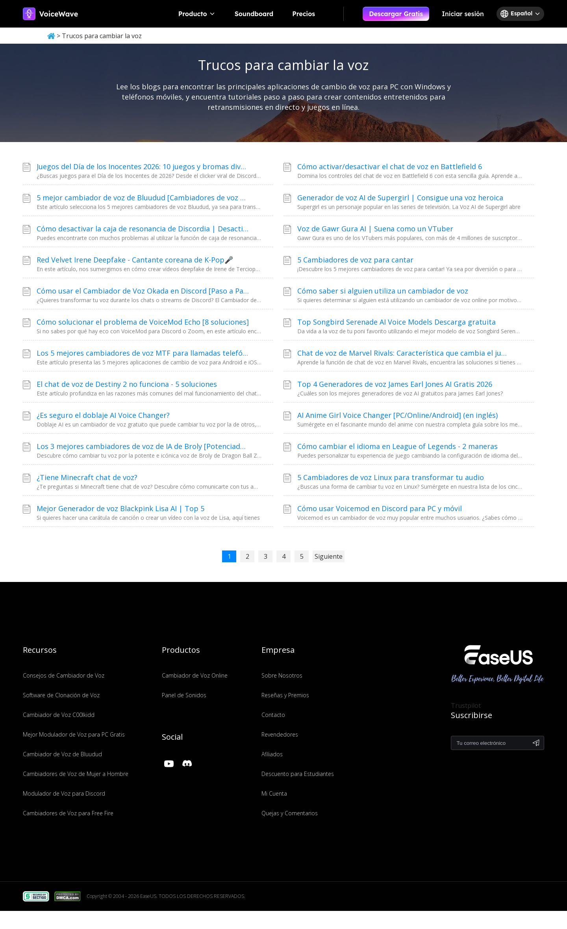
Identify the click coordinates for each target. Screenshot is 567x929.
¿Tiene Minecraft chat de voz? (87, 477)
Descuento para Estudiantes (297, 774)
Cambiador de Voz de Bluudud (62, 754)
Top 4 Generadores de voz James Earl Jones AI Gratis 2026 (394, 384)
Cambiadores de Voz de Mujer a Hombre (75, 774)
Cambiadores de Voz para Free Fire (68, 813)
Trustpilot (466, 705)
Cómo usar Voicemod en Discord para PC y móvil (379, 508)
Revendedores (279, 734)
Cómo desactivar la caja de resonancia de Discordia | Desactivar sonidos (143, 228)
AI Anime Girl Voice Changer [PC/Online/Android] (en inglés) (397, 415)
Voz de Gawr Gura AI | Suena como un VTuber (375, 228)
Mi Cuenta (274, 793)
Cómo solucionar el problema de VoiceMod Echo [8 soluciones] (143, 322)
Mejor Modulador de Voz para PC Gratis (74, 734)
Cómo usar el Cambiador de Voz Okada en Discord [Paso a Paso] (143, 291)
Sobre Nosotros (281, 675)
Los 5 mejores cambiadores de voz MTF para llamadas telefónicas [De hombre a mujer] (143, 353)
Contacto (273, 714)
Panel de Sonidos (184, 695)
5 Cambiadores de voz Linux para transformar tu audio (390, 477)
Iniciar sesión (463, 14)
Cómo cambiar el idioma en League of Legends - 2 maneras (397, 446)
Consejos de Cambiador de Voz (63, 675)
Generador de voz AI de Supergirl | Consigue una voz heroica (400, 197)
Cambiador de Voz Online (195, 675)
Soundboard (254, 14)
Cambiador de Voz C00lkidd (58, 714)
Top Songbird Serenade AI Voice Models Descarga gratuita (396, 322)
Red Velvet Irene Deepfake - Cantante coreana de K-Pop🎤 (135, 259)
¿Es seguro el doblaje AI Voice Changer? (103, 415)
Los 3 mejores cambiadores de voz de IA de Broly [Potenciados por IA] (143, 446)
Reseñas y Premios (285, 695)
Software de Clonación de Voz (61, 695)
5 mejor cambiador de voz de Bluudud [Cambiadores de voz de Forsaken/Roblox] (143, 197)
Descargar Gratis (396, 14)
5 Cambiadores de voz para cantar (355, 259)
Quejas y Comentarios (289, 813)
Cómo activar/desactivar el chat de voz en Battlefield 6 (389, 166)
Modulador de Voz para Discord (64, 793)
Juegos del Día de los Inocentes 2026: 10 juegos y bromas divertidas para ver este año (143, 166)
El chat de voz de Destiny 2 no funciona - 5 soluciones (127, 384)
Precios (303, 14)
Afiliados (272, 754)
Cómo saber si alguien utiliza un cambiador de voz (382, 291)
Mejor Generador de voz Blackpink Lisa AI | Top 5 (120, 508)
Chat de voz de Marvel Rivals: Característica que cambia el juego (403, 353)
